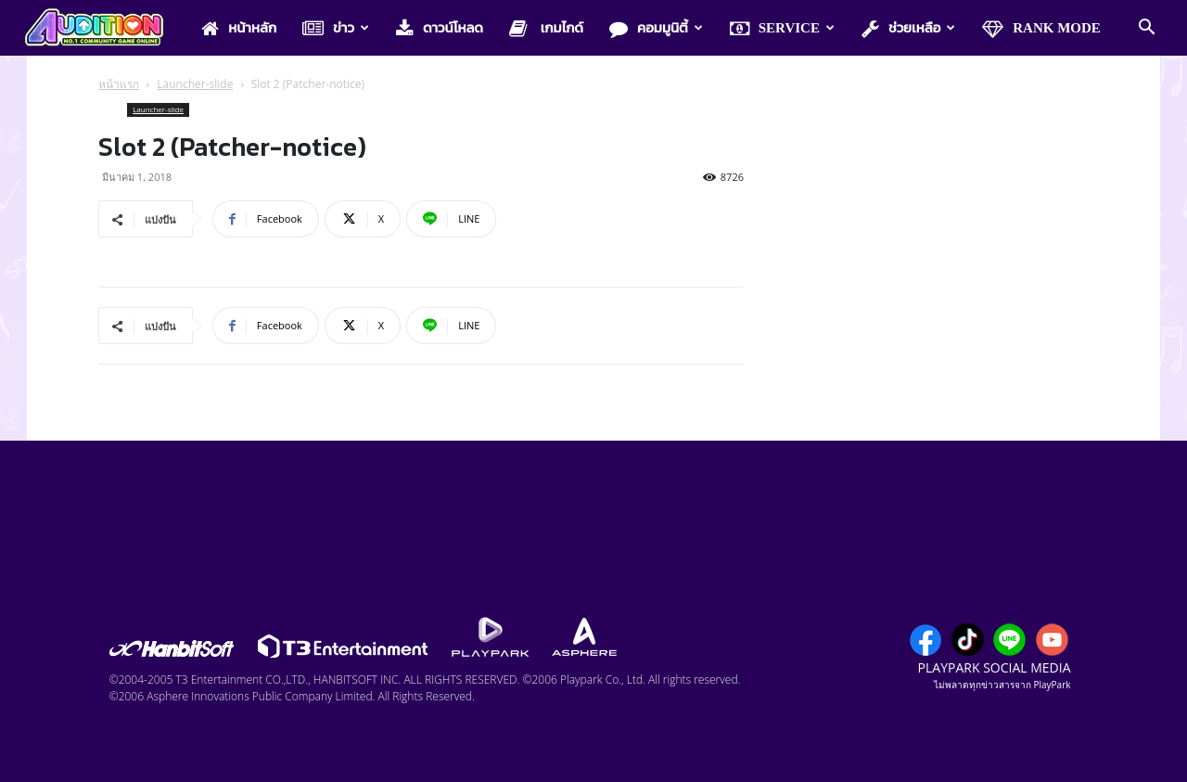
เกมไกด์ (546, 28)
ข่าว (335, 28)
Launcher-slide (195, 84)
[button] (1146, 29)
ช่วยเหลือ (908, 28)
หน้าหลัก (238, 28)
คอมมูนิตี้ (656, 28)
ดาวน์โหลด (439, 28)
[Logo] (103, 29)
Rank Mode (1041, 28)
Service (782, 28)
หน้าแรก (118, 84)
